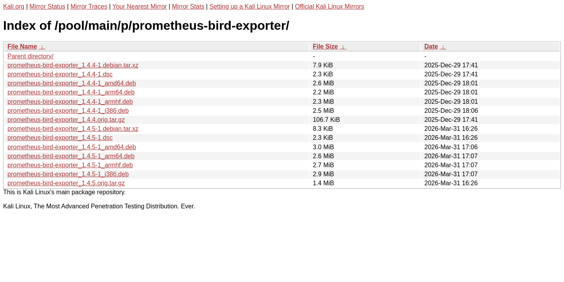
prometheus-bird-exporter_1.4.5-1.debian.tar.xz (72, 128)
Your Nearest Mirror (139, 6)
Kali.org (13, 6)
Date (431, 46)
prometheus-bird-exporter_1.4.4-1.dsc (60, 74)
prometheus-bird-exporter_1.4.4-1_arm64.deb (71, 92)
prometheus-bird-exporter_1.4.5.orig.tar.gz (66, 183)
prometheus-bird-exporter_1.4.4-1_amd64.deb (71, 83)
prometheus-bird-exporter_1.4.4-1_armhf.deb (70, 101)
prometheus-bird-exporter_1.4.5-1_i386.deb (68, 174)
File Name (22, 46)
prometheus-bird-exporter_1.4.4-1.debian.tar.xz (72, 65)
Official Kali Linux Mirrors (329, 6)
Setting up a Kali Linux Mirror (250, 6)
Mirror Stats (188, 6)
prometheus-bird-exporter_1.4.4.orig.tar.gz (66, 119)
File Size (325, 46)
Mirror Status (47, 6)
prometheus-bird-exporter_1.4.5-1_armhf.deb (70, 165)
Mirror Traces (88, 6)
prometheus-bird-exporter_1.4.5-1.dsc (60, 137)
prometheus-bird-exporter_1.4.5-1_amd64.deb (71, 147)
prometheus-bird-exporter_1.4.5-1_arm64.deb (71, 156)
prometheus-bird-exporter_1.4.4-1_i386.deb (68, 110)
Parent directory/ (30, 56)
